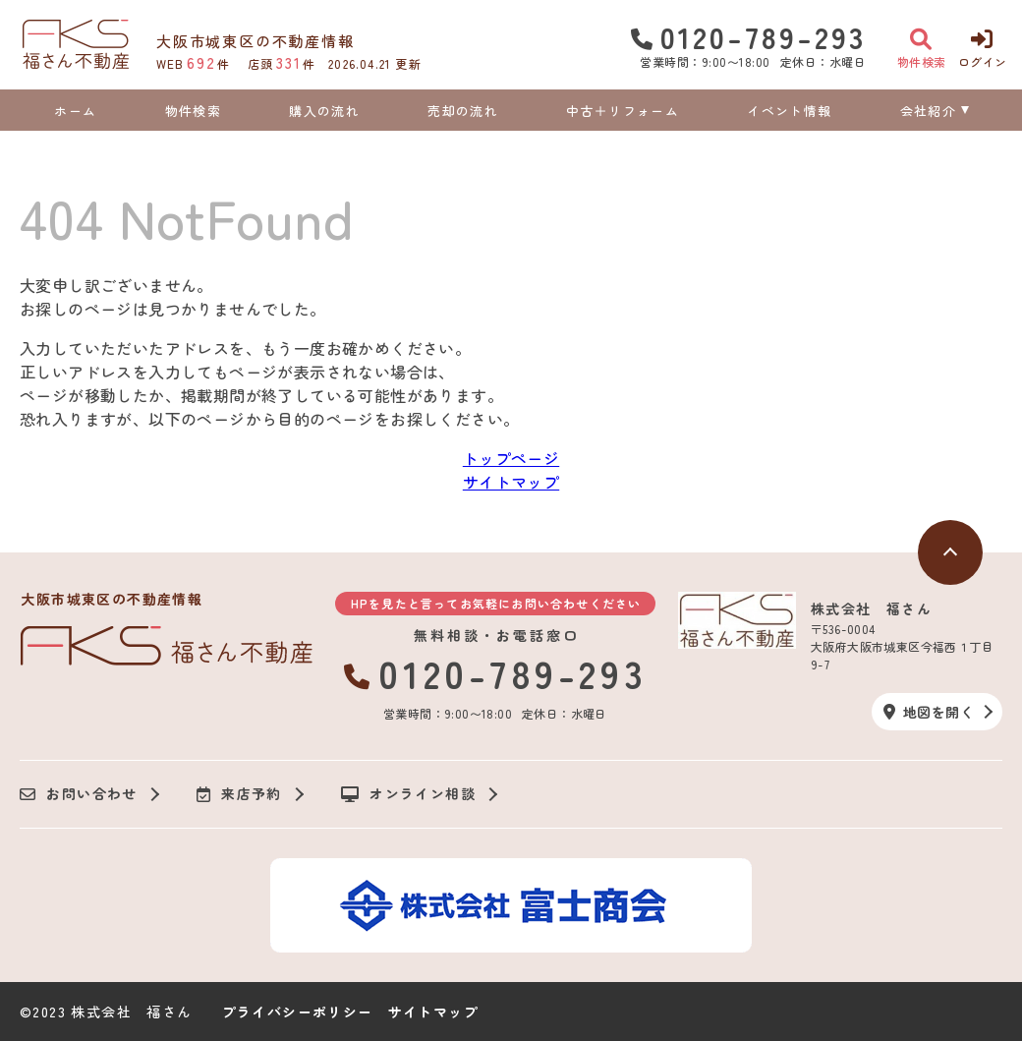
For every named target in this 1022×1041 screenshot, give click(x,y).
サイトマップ (511, 481)
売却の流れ (462, 110)
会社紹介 (928, 110)
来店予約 (239, 794)
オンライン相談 (408, 794)
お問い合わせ (79, 794)
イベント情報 (789, 110)
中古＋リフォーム (622, 110)
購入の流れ (324, 110)
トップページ (511, 458)
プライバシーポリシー (297, 1011)
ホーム (75, 110)
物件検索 (193, 110)
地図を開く (928, 712)
